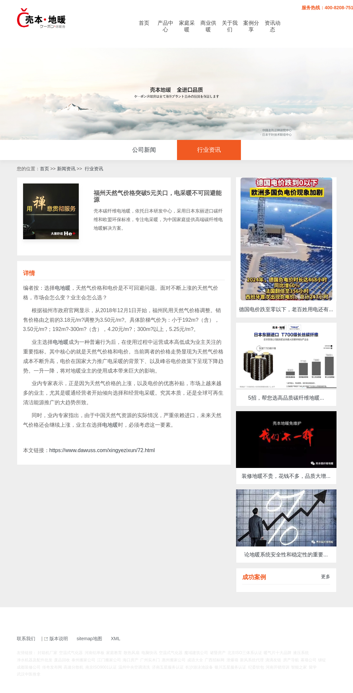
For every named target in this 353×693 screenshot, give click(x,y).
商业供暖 (208, 26)
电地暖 (63, 288)
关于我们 (230, 26)
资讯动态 (272, 26)
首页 (144, 23)
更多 (325, 576)
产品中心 (165, 26)
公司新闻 (144, 150)
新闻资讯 (66, 168)
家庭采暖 (187, 26)
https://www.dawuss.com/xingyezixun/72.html (102, 450)
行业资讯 (209, 150)
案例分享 (251, 26)
